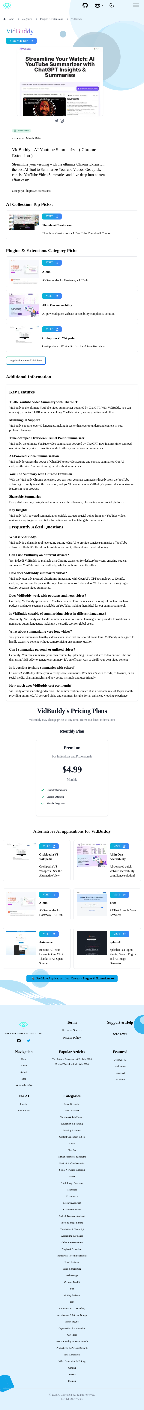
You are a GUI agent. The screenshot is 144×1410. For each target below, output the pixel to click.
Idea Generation (72, 1354)
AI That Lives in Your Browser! (123, 912)
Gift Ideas (72, 1335)
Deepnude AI (120, 1060)
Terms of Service (72, 1030)
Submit (23, 1072)
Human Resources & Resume (72, 1156)
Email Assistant (72, 1262)
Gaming (72, 1368)
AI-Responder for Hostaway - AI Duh (65, 280)
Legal (72, 1143)
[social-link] (85, 5)
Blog (24, 1078)
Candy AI (120, 1073)
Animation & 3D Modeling (72, 1308)
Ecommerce (72, 1196)
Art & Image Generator (72, 1183)
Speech (72, 1176)
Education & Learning (72, 1123)
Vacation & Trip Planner (72, 1117)
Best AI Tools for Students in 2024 (71, 1064)
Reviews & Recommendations (72, 1255)
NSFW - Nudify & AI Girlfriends (72, 1341)
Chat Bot (72, 1150)
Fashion (72, 1381)
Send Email (120, 1033)
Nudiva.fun (120, 1066)
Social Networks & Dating (72, 1170)
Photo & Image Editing (72, 1222)
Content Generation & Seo (72, 1137)
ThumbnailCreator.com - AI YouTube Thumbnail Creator (76, 233)
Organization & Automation (71, 1328)
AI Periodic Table (23, 1085)
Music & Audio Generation (72, 1163)
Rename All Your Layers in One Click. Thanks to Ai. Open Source (51, 956)
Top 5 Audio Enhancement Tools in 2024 (72, 1059)
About (24, 1065)
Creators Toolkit (72, 1282)
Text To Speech (71, 1110)
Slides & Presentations (72, 1242)
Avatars (72, 1374)
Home (8, 19)
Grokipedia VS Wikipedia (58, 338)
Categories (24, 19)
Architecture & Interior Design (72, 1315)
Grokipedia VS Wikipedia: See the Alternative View (73, 346)
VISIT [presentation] (52, 216)
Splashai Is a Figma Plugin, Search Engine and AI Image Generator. (123, 956)
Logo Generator (72, 1104)
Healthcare (72, 1189)
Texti (113, 902)
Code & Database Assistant (72, 1216)
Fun (72, 1288)
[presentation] (111, 5)
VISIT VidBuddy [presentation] (21, 40)
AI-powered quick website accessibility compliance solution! (79, 313)
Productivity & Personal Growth (72, 1348)
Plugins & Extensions (51, 19)
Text (72, 1302)
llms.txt (24, 1104)
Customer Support (72, 1209)
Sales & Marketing (72, 1269)
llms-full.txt (24, 1110)
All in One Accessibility (57, 305)
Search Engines (71, 1321)
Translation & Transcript (72, 1229)
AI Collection (64, 1394)
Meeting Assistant (72, 1130)
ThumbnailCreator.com (57, 225)
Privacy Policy (72, 1037)
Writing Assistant (72, 1295)
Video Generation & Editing (72, 1361)
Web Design (72, 1275)
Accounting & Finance (72, 1236)
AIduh (46, 271)
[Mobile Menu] (136, 5)
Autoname (45, 942)
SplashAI (116, 942)
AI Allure (120, 1079)
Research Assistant (72, 1203)
